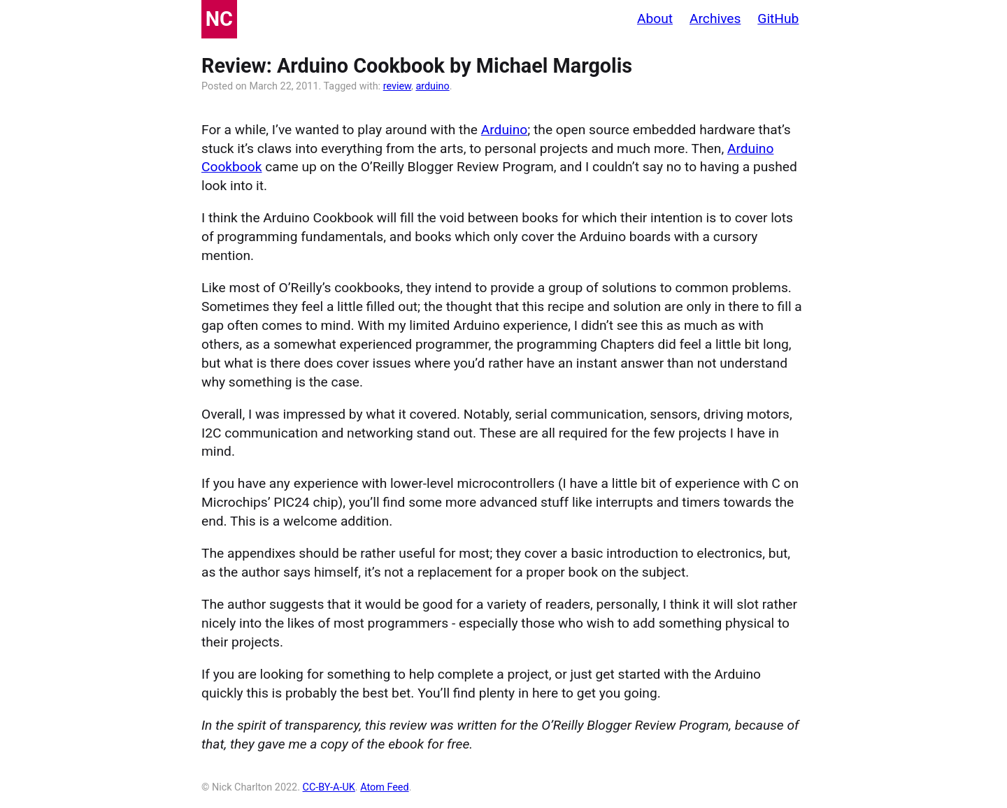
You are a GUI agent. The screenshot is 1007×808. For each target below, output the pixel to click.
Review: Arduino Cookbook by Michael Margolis (416, 66)
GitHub (778, 18)
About (655, 18)
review (397, 86)
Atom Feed (384, 787)
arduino (432, 86)
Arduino (504, 130)
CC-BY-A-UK (329, 787)
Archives (715, 18)
